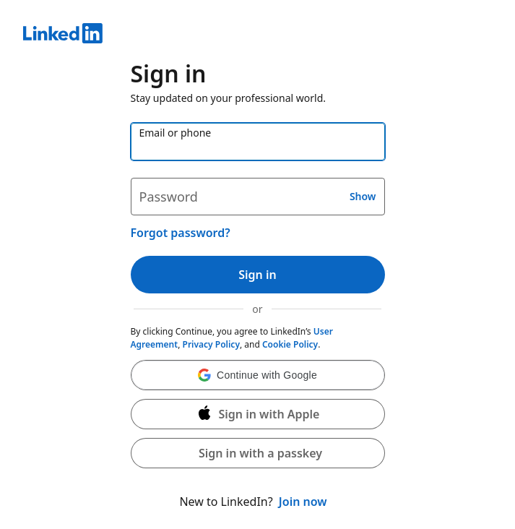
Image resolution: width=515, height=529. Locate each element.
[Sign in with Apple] (258, 414)
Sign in (257, 275)
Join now (303, 501)
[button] (257, 375)
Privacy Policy (211, 344)
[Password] (258, 196)
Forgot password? (180, 233)
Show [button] (363, 196)
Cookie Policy (290, 344)
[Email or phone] (258, 141)
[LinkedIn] (257, 35)
